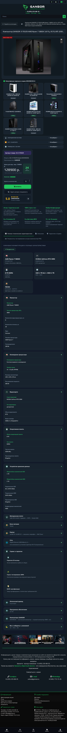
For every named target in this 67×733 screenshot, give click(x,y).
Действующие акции (7, 697)
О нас (2, 699)
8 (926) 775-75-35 (55, 679)
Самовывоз (38, 702)
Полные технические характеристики (18, 233)
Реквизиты (4, 704)
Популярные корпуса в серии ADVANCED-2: (20, 81)
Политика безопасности (41, 701)
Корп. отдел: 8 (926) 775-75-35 (10, 715)
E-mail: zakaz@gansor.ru (8, 713)
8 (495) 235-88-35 (43, 663)
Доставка (37, 697)
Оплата (36, 699)
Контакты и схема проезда (9, 702)
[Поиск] (33, 730)
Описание (39, 233)
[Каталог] (20, 730)
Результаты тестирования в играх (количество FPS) (23, 239)
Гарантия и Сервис (54, 233)
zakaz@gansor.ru (33, 679)
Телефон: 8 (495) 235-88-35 (9, 710)
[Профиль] (60, 730)
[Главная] (6, 730)
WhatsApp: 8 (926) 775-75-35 (10, 711)
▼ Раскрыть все (9, 249)
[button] (33, 11)
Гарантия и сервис (6, 701)
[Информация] (52, 2)
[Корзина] (47, 730)
